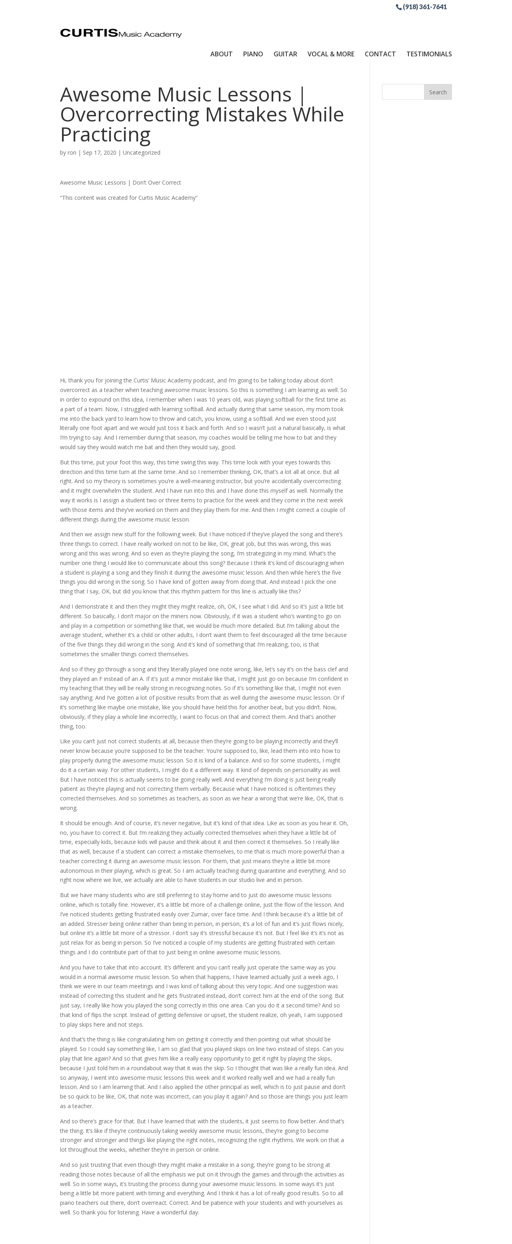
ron (72, 123)
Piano (253, 21)
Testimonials (429, 21)
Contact (380, 21)
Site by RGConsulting (296, 1233)
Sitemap (247, 1233)
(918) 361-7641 (425, 6)
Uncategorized (141, 123)
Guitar (285, 21)
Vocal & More (331, 21)
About (221, 21)
